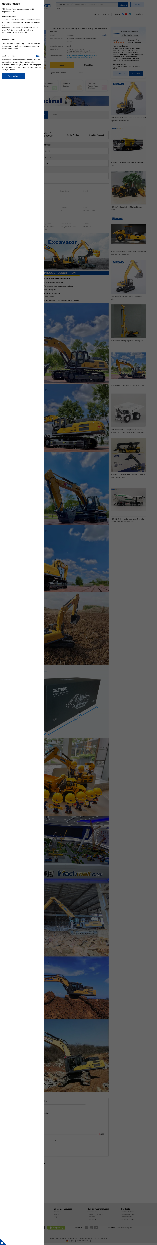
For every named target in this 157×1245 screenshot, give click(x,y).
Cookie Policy (11, 9)
